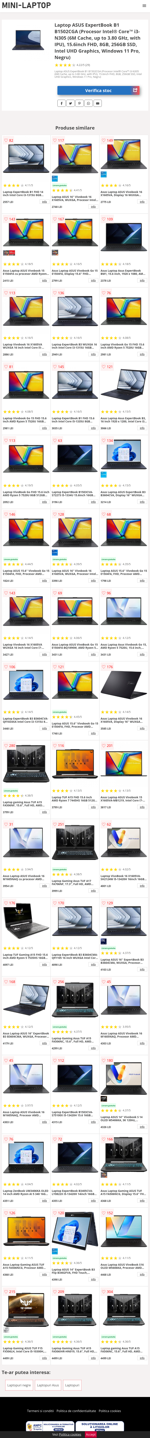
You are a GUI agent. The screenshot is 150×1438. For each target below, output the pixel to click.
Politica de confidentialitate (76, 1411)
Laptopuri (72, 1385)
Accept (91, 1434)
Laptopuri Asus (48, 1385)
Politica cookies (110, 1411)
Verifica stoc (112, 90)
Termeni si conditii (40, 1411)
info (44, 201)
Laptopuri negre (19, 1385)
